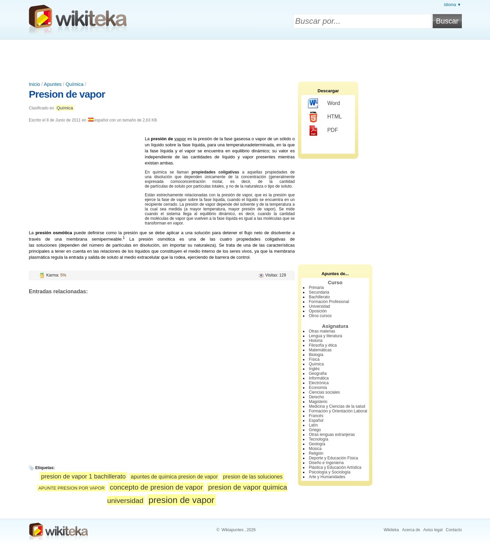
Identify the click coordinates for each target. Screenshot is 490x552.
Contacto (454, 530)
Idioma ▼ (452, 4)
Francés (316, 415)
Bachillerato (319, 297)
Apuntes (53, 84)
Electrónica (318, 383)
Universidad (319, 306)
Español (316, 420)
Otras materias (322, 331)
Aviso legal (433, 530)
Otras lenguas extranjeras (332, 434)
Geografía (317, 373)
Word (324, 103)
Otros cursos (320, 315)
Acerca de (411, 530)
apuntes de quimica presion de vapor (174, 477)
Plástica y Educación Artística (335, 467)
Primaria (316, 287)
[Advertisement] (245, 58)
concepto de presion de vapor (156, 487)
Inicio (34, 84)
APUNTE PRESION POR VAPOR (72, 488)
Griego (315, 430)
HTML (325, 117)
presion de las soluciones (253, 477)
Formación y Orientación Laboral (338, 411)
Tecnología (318, 439)
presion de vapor (181, 500)
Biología (316, 354)
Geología (317, 444)
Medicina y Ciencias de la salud (337, 406)
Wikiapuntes (232, 530)
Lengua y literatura (325, 336)
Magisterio (318, 401)
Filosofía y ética (322, 345)
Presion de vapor (67, 94)
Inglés (314, 368)
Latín (313, 425)
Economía (318, 387)
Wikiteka (391, 530)
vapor (180, 138)
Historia (315, 340)
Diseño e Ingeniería (326, 462)
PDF (323, 130)
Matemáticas (320, 350)
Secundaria (319, 292)
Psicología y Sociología (329, 472)
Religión (316, 453)
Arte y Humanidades (327, 476)
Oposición (317, 311)
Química (75, 84)
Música (315, 448)
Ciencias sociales (324, 392)
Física (314, 359)
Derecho (316, 397)
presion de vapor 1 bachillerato (83, 476)
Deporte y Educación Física (333, 458)
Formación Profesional (329, 301)
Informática (318, 378)
